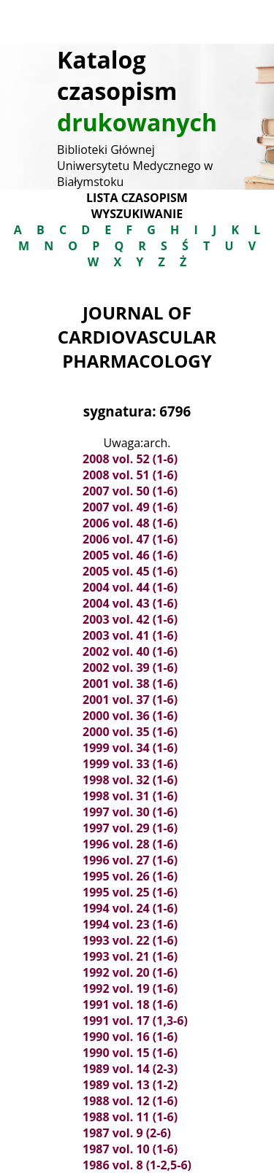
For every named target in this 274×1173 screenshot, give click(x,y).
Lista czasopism (137, 198)
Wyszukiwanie (137, 214)
